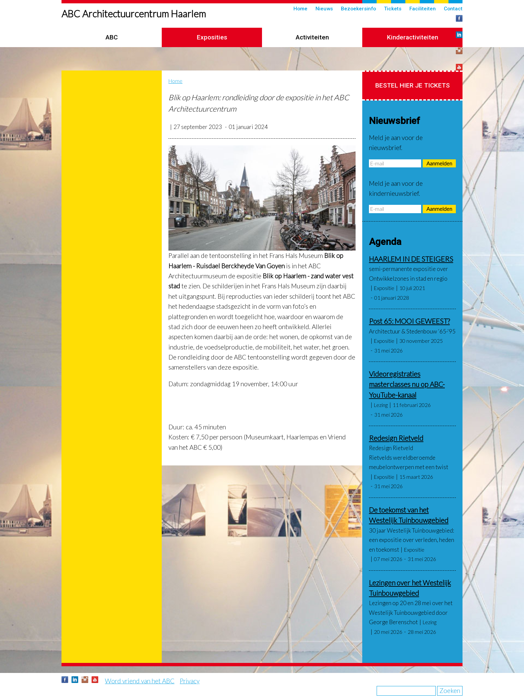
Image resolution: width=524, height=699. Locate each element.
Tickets (392, 9)
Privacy (190, 681)
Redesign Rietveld (396, 438)
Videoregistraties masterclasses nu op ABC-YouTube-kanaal (407, 384)
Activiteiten (312, 37)
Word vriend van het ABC (139, 681)
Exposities (212, 37)
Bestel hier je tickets (412, 85)
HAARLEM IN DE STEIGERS (411, 259)
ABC (112, 37)
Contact (453, 9)
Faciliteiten (422, 9)
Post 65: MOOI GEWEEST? (409, 321)
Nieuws (324, 9)
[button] (262, 198)
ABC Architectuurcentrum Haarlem (133, 13)
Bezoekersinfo (358, 9)
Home (300, 9)
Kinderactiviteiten (412, 37)
